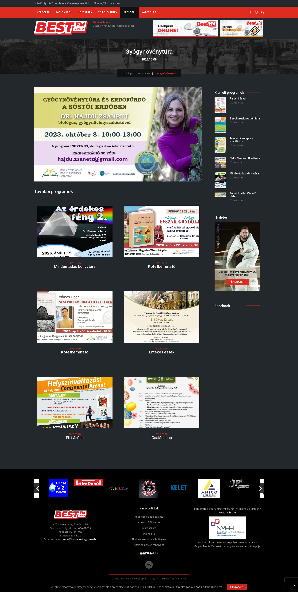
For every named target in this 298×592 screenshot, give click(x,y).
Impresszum (149, 528)
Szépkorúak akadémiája (245, 118)
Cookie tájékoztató (149, 522)
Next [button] (260, 486)
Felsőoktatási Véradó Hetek (243, 195)
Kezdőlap (43, 12)
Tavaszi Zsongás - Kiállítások (241, 140)
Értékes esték (161, 352)
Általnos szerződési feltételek (149, 539)
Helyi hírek (85, 12)
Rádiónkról (63, 12)
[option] (119, 488)
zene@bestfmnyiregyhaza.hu (80, 539)
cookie (200, 587)
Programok (144, 73)
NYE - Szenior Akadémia (245, 158)
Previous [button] (37, 486)
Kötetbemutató (161, 266)
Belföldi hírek (107, 12)
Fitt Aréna (75, 437)
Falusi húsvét (238, 98)
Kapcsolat (149, 12)
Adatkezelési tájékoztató (149, 516)
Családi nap (161, 437)
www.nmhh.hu (227, 512)
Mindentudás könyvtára (75, 266)
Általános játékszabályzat (149, 545)
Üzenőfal (129, 12)
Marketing (149, 533)
